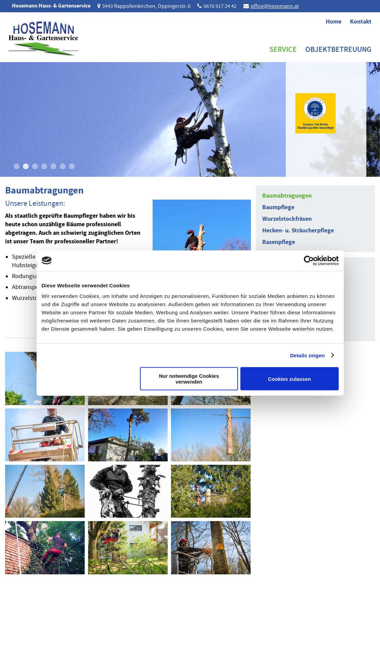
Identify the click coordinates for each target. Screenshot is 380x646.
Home (333, 21)
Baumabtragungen (287, 195)
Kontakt (360, 21)
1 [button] (16, 166)
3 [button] (35, 166)
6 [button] (63, 166)
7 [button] (72, 166)
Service (283, 49)
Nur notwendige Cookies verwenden (189, 379)
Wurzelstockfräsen (287, 219)
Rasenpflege (278, 242)
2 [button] (26, 166)
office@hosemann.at (275, 6)
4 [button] (44, 166)
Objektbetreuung (338, 49)
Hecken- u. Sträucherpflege (298, 230)
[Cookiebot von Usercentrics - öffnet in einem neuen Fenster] (309, 260)
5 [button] (53, 166)
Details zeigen (307, 355)
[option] (190, 119)
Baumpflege (278, 207)
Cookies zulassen (289, 379)
